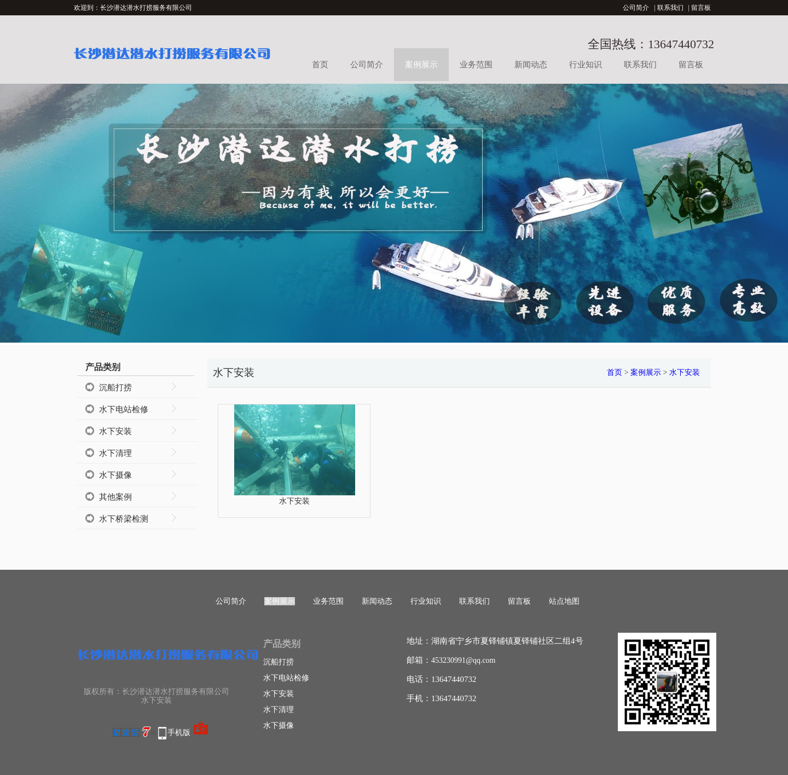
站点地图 (564, 601)
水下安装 (115, 431)
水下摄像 (115, 475)
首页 (320, 64)
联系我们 (670, 7)
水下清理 (115, 453)
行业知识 (585, 64)
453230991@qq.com (463, 660)
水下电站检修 (123, 409)
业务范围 (476, 64)
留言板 (701, 7)
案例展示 (421, 64)
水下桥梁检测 (123, 518)
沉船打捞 (115, 387)
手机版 (178, 732)
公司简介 (636, 7)
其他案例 (115, 497)
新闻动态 (530, 64)
